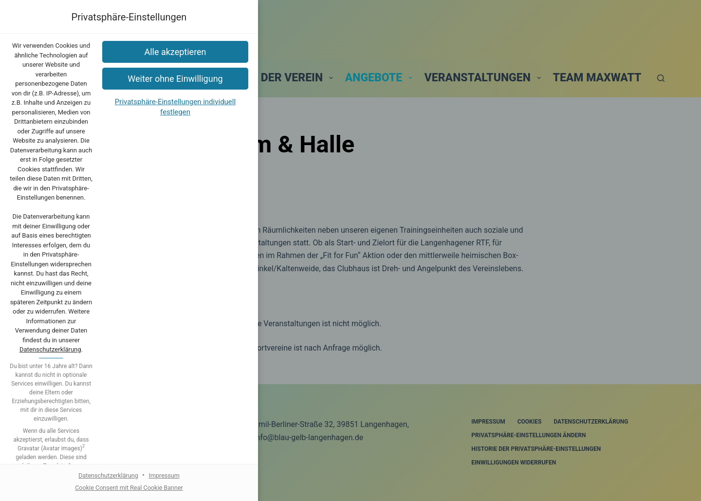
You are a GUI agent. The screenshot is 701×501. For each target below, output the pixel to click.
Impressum (389, 388)
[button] (350, 312)
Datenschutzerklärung (398, 237)
